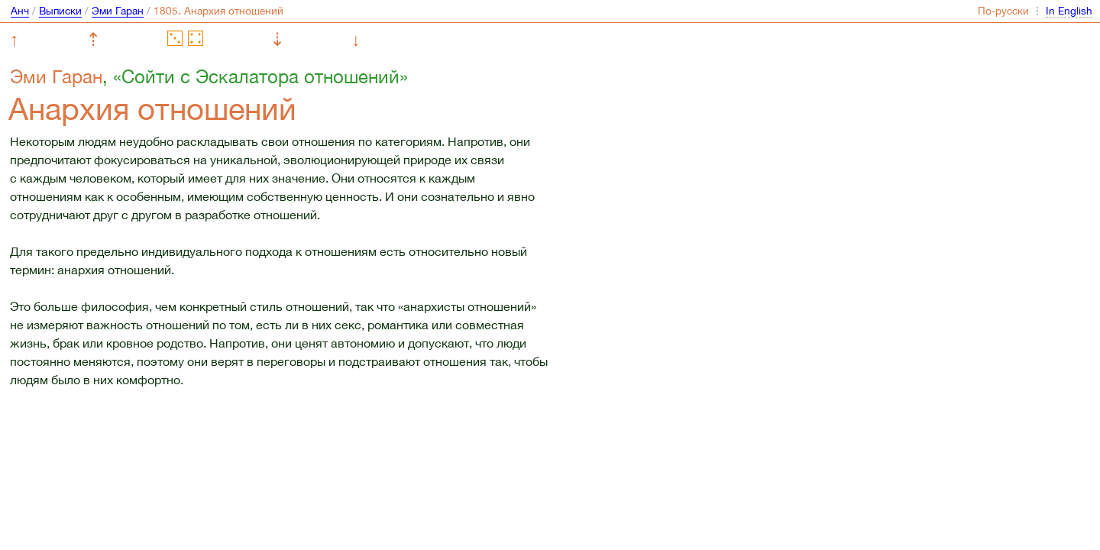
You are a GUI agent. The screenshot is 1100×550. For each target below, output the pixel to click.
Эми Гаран (118, 11)
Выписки (60, 11)
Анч (20, 11)
